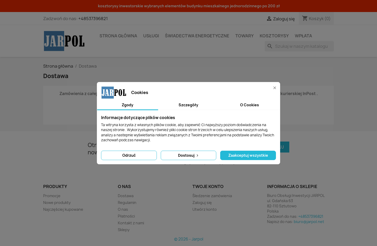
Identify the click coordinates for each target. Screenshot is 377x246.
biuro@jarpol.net (309, 221)
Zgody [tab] (127, 104)
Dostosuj (188, 155)
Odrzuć (129, 155)
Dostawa (126, 195)
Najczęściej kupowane (63, 209)
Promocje (51, 195)
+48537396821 (93, 18)
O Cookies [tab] (249, 104)
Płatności (126, 216)
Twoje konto (208, 186)
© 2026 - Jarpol (188, 239)
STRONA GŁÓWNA (118, 36)
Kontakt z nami (131, 222)
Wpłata (303, 36)
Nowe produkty (57, 202)
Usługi (151, 36)
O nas (123, 209)
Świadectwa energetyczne (197, 36)
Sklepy (124, 229)
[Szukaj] (299, 46)
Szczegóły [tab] (188, 104)
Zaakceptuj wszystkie (248, 155)
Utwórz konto (204, 209)
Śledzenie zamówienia (212, 195)
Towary (244, 36)
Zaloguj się (202, 202)
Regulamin (127, 202)
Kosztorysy (274, 36)
